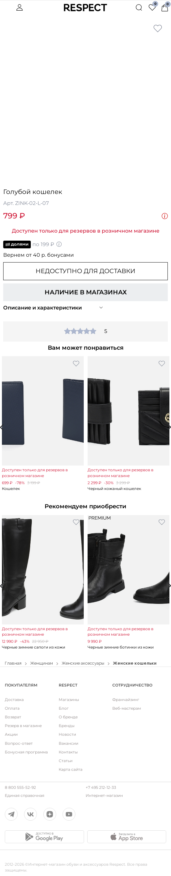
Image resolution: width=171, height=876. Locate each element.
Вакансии (68, 743)
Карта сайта (70, 769)
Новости (67, 734)
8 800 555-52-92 (20, 787)
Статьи (66, 760)
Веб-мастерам (126, 708)
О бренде (68, 717)
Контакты (68, 752)
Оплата (12, 708)
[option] (43, 423)
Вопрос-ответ (19, 743)
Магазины (69, 699)
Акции (11, 734)
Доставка (14, 699)
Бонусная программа (26, 752)
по (32, 244)
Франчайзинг (125, 699)
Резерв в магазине (23, 725)
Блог (64, 708)
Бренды (66, 725)
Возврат (13, 717)
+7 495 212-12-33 (101, 787)
